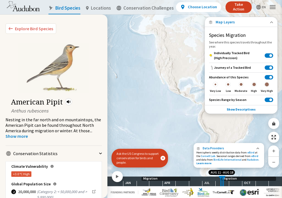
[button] (68, 101)
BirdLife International (227, 159)
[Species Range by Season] (241, 100)
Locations (98, 8)
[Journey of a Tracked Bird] (241, 67)
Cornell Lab (208, 156)
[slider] (220, 181)
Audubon (253, 159)
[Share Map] (273, 123)
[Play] (117, 176)
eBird (250, 152)
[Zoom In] (273, 150)
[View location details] (198, 7)
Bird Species (64, 8)
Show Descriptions (241, 109)
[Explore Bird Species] (31, 28)
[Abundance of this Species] (241, 83)
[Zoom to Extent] (273, 137)
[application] (141, 99)
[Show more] (17, 136)
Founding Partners (123, 192)
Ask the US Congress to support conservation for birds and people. (137, 158)
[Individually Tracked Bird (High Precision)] (241, 55)
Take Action (238, 7)
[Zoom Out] (273, 162)
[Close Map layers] (241, 22)
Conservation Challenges (145, 8)
